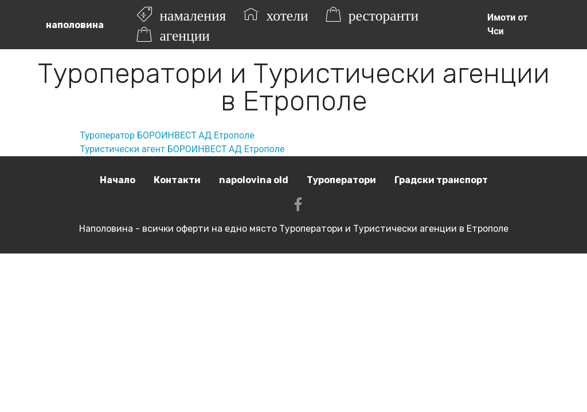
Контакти (177, 180)
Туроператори (341, 180)
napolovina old (253, 180)
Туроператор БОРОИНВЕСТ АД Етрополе (167, 135)
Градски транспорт (441, 180)
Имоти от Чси (507, 24)
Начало (117, 180)
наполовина (75, 24)
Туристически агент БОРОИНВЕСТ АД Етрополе (182, 149)
